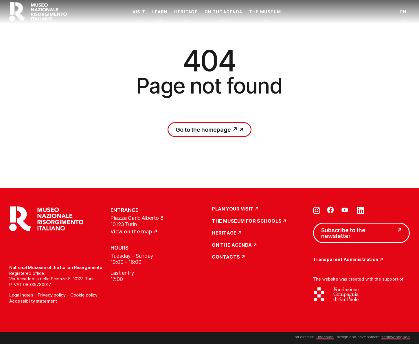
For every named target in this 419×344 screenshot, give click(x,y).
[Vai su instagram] (316, 209)
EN (403, 11)
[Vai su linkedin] (360, 209)
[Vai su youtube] (345, 209)
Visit (139, 11)
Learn (159, 11)
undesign (325, 336)
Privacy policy (52, 295)
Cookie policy (84, 295)
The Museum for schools (247, 221)
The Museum (265, 11)
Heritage (186, 11)
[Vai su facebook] (330, 209)
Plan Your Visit (233, 209)
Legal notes (21, 295)
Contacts (226, 257)
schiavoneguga (395, 336)
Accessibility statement (33, 301)
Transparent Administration (345, 259)
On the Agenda (223, 11)
